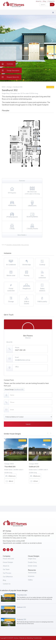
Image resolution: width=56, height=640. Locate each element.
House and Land (8, 559)
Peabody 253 (21, 619)
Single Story (32, 559)
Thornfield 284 (22, 595)
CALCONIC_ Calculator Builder (14, 244)
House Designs (8, 562)
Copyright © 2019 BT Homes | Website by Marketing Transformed (20, 638)
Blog (44, 1)
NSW (3, 87)
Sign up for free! (25, 244)
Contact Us (51, 1)
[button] (53, 12)
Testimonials (32, 573)
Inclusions (31, 576)
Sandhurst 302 (17, 87)
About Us (38, 1)
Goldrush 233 (21, 607)
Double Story (32, 562)
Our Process (7, 573)
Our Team (6, 569)
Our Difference (8, 577)
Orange (9, 87)
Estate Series (32, 566)
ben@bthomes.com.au (22, 360)
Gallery (30, 580)
